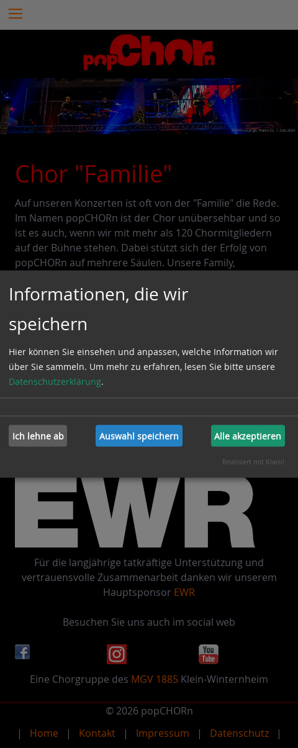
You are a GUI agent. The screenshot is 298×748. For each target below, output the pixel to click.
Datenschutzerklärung (55, 381)
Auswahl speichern (139, 435)
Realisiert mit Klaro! (253, 461)
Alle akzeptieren (247, 435)
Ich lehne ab (38, 435)
